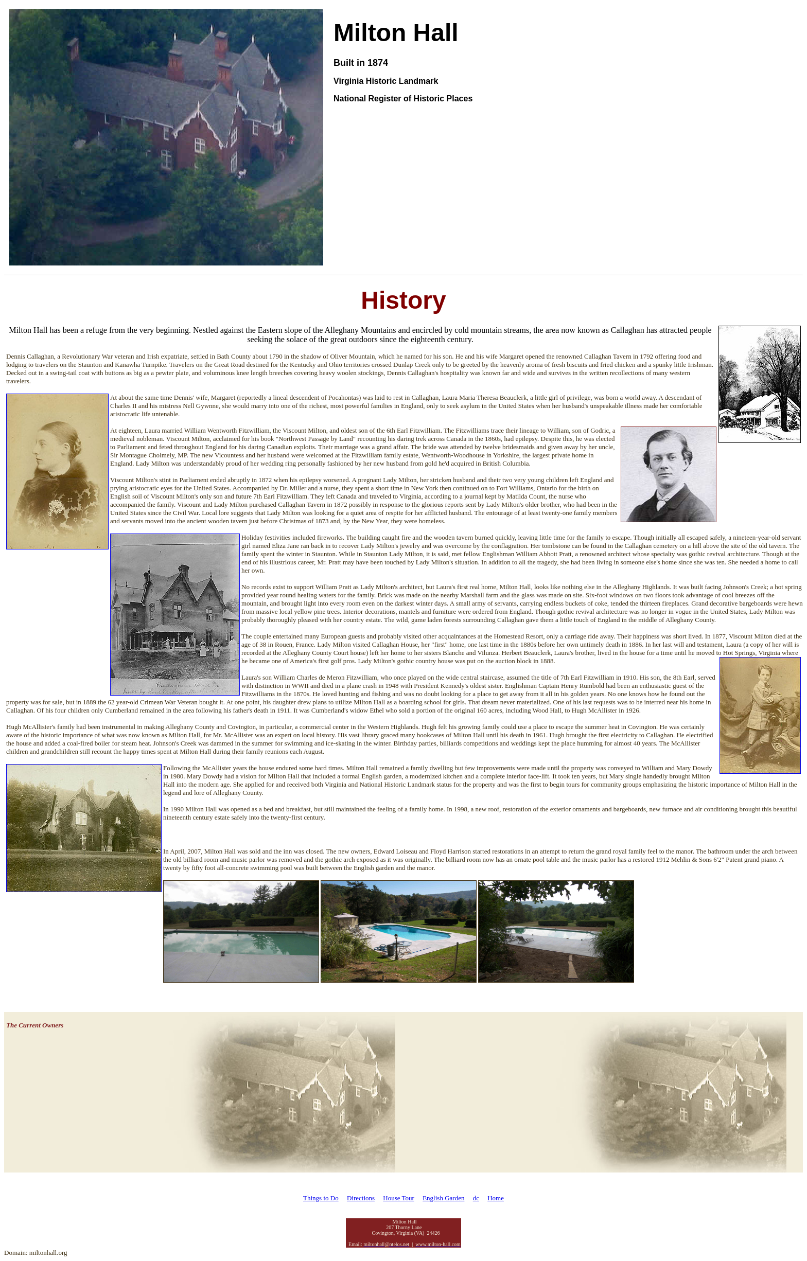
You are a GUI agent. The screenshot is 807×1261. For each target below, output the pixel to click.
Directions (361, 1198)
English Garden (443, 1198)
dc (476, 1198)
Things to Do (321, 1198)
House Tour (398, 1198)
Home (495, 1198)
